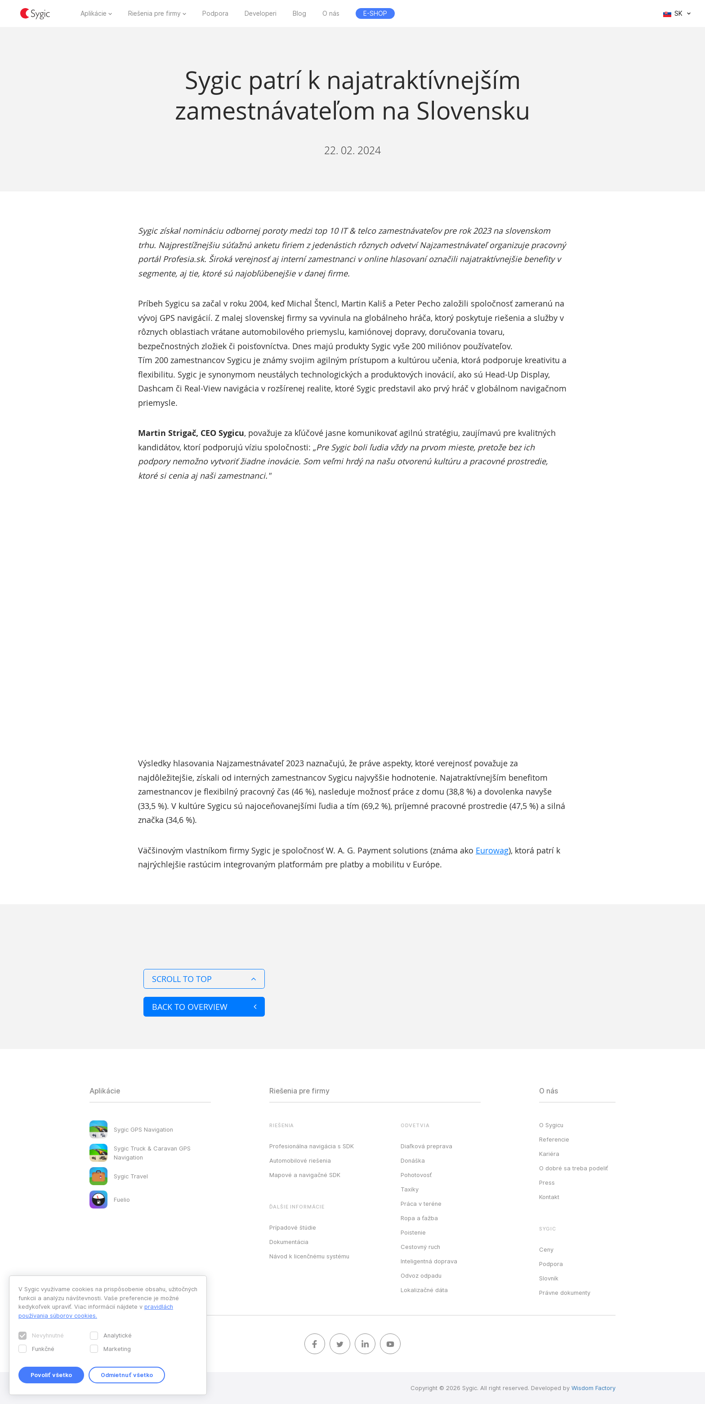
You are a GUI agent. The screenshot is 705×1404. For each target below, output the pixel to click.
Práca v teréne (421, 1203)
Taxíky (410, 1189)
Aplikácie (93, 13)
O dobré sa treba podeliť (573, 1168)
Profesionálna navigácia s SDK (311, 1146)
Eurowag (492, 850)
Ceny (546, 1249)
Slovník (548, 1278)
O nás (330, 13)
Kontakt (549, 1196)
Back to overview (204, 1006)
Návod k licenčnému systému (309, 1256)
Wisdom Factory (593, 1387)
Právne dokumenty (564, 1292)
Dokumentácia (288, 1241)
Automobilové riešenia (300, 1160)
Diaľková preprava (426, 1146)
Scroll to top (204, 978)
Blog (299, 13)
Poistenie (413, 1232)
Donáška (413, 1160)
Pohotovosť (416, 1174)
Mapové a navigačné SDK (304, 1174)
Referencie (554, 1139)
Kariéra (549, 1153)
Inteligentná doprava (429, 1261)
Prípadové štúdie (292, 1227)
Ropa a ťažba (419, 1218)
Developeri (261, 13)
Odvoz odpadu (421, 1275)
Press (547, 1182)
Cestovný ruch (420, 1246)
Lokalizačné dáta (424, 1289)
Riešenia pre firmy (154, 13)
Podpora (215, 13)
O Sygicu (551, 1125)
